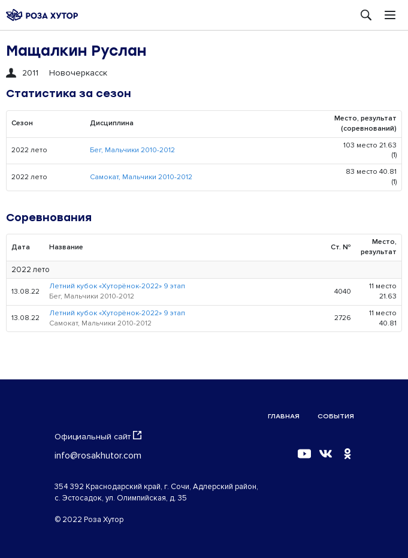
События (336, 416)
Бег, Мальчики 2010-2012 (132, 150)
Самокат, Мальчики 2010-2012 (141, 177)
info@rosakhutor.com (98, 456)
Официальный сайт (98, 436)
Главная (284, 416)
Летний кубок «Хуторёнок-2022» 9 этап (117, 286)
